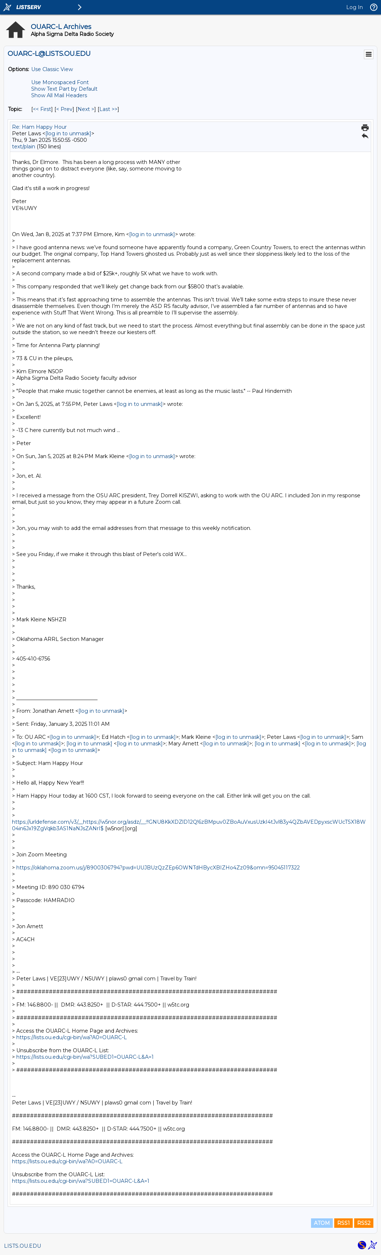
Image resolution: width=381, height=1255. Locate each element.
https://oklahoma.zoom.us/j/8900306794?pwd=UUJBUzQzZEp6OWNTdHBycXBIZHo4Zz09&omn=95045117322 (158, 867)
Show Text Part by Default (64, 89)
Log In (354, 7)
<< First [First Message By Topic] (42, 109)
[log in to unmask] (68, 133)
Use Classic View (52, 69)
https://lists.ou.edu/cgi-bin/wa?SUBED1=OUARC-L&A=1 (85, 1057)
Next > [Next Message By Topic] (86, 109)
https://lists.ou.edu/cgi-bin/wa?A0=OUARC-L (71, 1037)
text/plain (23, 146)
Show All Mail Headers (59, 95)
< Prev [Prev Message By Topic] (64, 109)
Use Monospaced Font (60, 82)
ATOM (322, 1223)
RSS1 (343, 1223)
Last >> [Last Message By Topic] (108, 109)
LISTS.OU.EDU (22, 1246)
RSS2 (363, 1223)
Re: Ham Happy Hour (39, 127)
